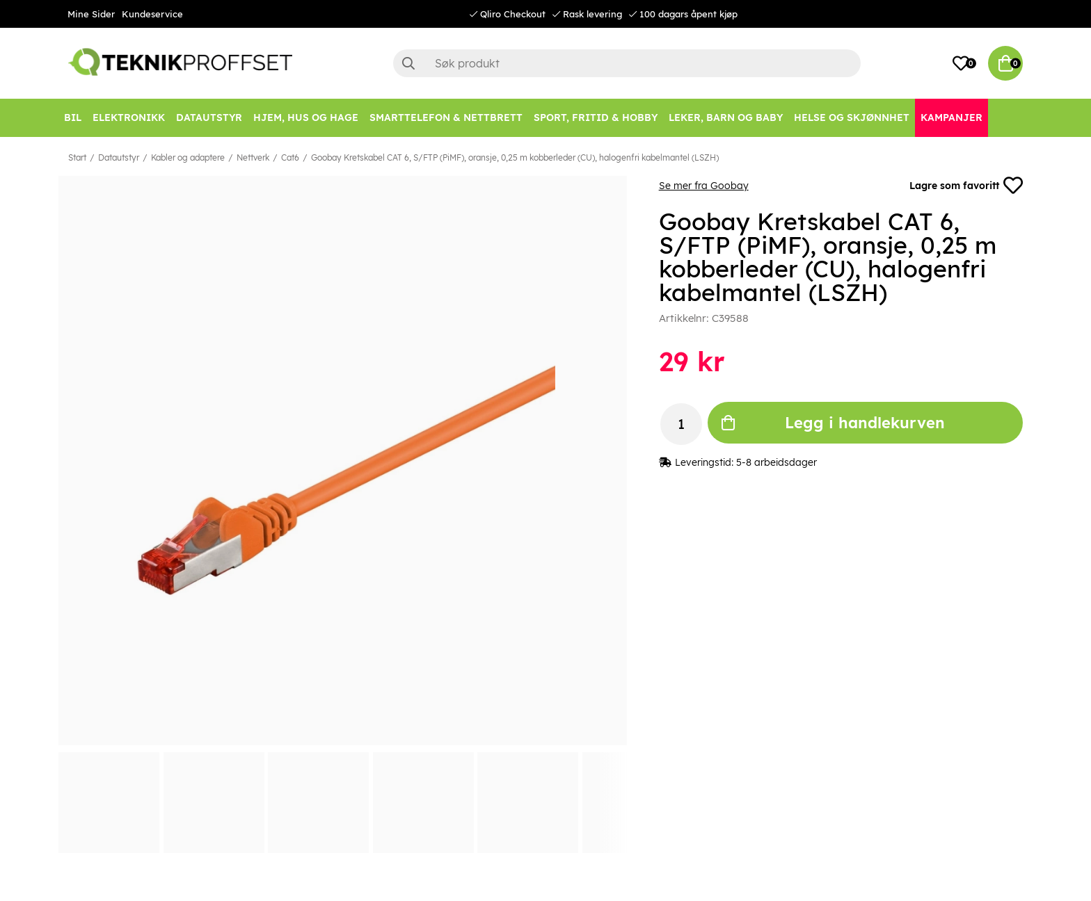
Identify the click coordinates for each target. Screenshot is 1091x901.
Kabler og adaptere (188, 157)
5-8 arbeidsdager (776, 462)
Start (77, 157)
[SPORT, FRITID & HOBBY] (595, 118)
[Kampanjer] (951, 118)
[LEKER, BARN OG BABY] (725, 118)
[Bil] (72, 118)
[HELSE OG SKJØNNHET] (851, 118)
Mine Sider (91, 13)
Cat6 (290, 157)
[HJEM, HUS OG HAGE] (306, 118)
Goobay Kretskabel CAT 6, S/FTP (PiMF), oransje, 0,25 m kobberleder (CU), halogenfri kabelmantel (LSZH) (515, 157)
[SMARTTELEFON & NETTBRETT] (446, 118)
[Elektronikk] (128, 118)
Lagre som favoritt (966, 185)
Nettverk (253, 157)
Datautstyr (118, 157)
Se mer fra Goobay (704, 185)
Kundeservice (152, 13)
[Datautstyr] (209, 118)
